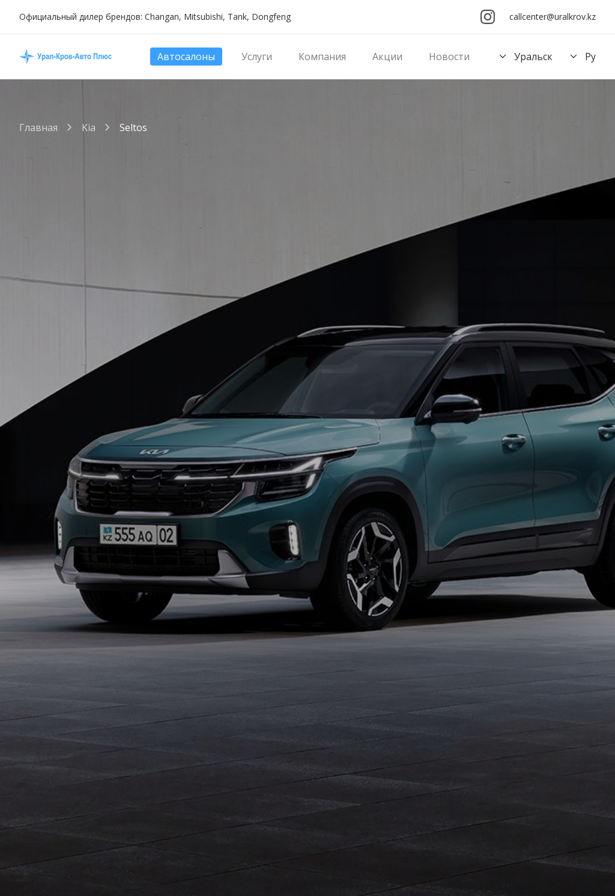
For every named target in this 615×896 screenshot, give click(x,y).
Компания (322, 56)
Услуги (256, 56)
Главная (38, 127)
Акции (387, 56)
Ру (581, 56)
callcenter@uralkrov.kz (552, 16)
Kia (88, 127)
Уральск (524, 56)
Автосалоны (186, 56)
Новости (449, 56)
